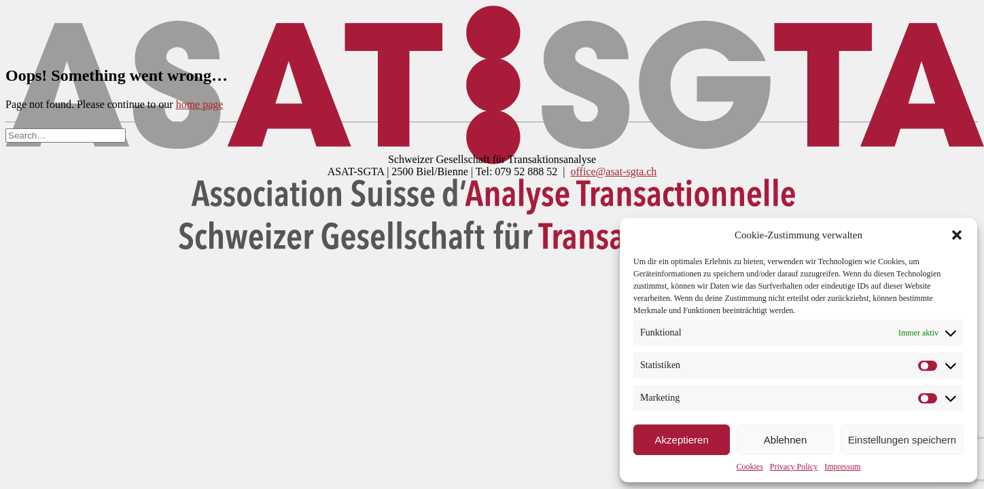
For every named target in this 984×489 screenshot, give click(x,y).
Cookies (750, 466)
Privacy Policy (794, 466)
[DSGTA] (492, 29)
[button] (957, 235)
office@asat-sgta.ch (614, 171)
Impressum (842, 466)
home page (200, 104)
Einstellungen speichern (902, 440)
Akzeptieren (682, 440)
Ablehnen (785, 440)
